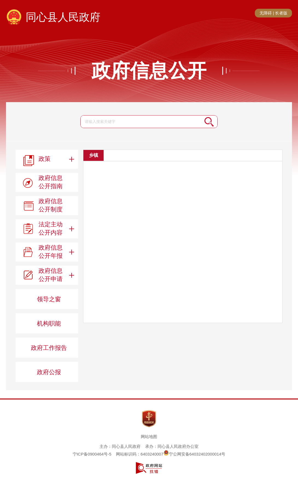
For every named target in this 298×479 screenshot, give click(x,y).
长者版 (281, 13)
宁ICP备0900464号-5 (92, 454)
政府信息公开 (149, 70)
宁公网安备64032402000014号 (194, 454)
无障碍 (265, 13)
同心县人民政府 (63, 17)
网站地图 (149, 436)
